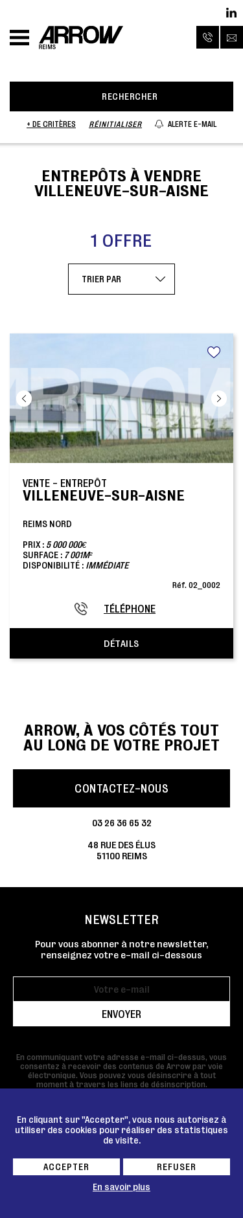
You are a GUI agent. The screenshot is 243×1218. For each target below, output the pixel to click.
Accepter (66, 1167)
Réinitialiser (115, 124)
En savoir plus (121, 1187)
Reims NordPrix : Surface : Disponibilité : (121, 532)
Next (219, 398)
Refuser (176, 1167)
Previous (24, 398)
